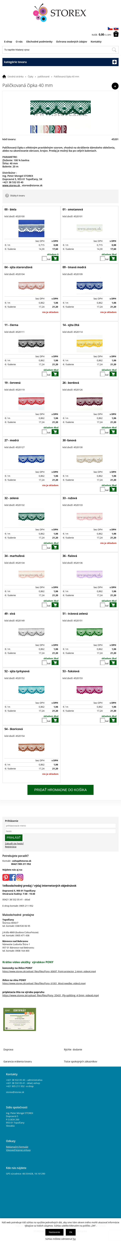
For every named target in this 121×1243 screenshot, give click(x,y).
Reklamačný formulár (17, 1146)
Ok (70, 1232)
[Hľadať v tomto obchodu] (114, 49)
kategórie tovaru (60, 62)
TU (74, 1238)
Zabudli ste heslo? (14, 843)
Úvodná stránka (15, 76)
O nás (19, 41)
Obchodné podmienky (39, 41)
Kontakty (96, 41)
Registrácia (10, 846)
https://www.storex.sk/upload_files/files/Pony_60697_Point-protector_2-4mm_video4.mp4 (49, 971)
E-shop (8, 41)
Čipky (30, 76)
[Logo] (60, 12)
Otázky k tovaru (17, 195)
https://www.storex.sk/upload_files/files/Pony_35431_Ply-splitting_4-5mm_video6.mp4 (50, 995)
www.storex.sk (11, 185)
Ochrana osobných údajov (71, 41)
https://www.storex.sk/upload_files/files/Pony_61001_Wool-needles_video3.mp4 (43, 983)
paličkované (43, 76)
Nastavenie (54, 1232)
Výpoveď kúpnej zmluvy (18, 1150)
